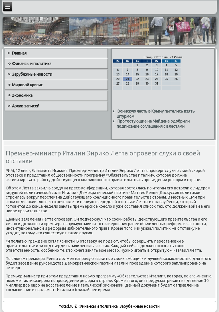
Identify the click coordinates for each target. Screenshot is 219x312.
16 (147, 74)
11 (166, 69)
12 (176, 69)
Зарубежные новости (32, 74)
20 (117, 79)
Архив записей (25, 106)
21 (127, 79)
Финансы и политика (31, 63)
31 (156, 83)
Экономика (22, 95)
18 (166, 74)
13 (117, 74)
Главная (19, 53)
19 (176, 74)
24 (156, 79)
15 (137, 74)
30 (147, 83)
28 (127, 83)
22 (137, 79)
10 (156, 69)
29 (137, 83)
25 (166, 79)
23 (147, 79)
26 (176, 79)
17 (156, 74)
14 (127, 74)
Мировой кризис (27, 85)
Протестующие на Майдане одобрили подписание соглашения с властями (153, 124)
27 (117, 83)
